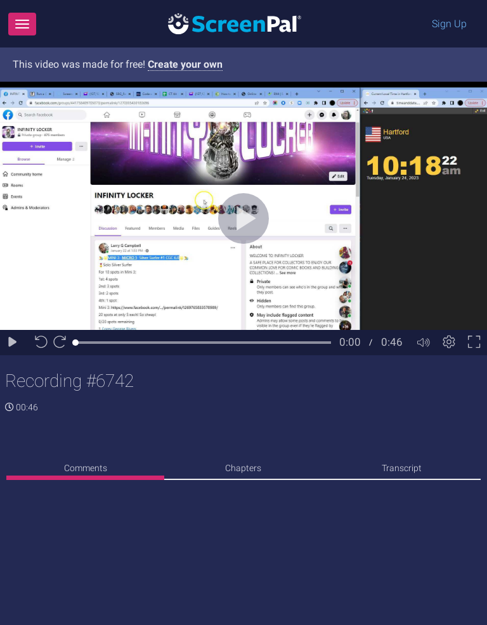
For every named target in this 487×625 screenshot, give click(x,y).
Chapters (243, 468)
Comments (85, 468)
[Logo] (234, 23)
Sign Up (449, 24)
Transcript (402, 468)
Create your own (185, 64)
